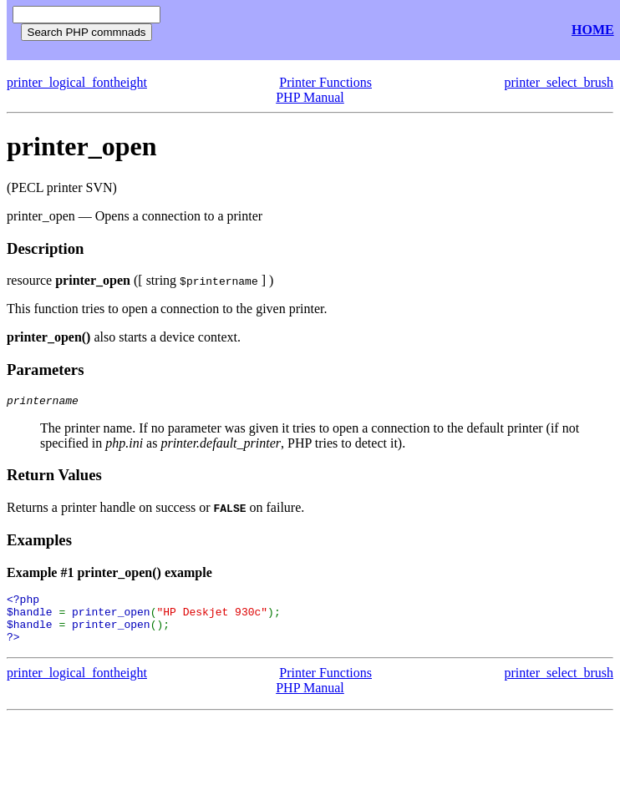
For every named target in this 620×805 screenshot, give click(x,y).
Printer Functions (325, 82)
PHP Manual (310, 97)
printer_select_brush (558, 82)
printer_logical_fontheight (77, 82)
